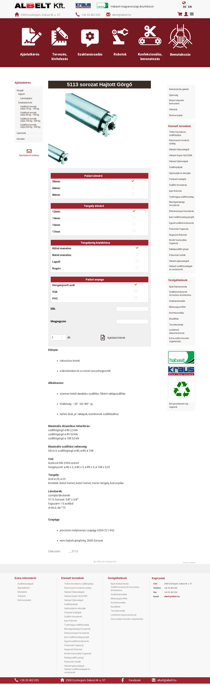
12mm (56, 212)
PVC (55, 299)
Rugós (56, 269)
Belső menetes (61, 256)
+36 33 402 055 (91, 14)
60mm (56, 189)
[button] (64, 337)
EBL (53, 310)
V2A (54, 293)
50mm (56, 182)
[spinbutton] (59, 339)
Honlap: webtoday (189, 564)
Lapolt (56, 263)
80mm (56, 196)
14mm (56, 219)
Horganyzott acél (63, 286)
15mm (56, 226)
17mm (56, 233)
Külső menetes (61, 249)
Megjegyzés (58, 322)
